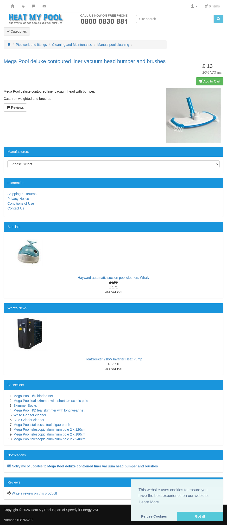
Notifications (16, 455)
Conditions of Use (20, 203)
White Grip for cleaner (29, 415)
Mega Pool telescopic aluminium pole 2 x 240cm (49, 439)
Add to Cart (209, 81)
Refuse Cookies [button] (154, 516)
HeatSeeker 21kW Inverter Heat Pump (113, 359)
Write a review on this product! (34, 493)
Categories (17, 31)
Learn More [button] (149, 502)
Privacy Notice (18, 199)
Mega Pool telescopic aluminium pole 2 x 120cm (49, 429)
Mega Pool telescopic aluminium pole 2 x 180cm (49, 434)
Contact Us (15, 208)
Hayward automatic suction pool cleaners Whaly (113, 278)
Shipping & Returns (22, 194)
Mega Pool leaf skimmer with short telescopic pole (50, 401)
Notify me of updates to (82, 466)
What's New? (17, 308)
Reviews (15, 107)
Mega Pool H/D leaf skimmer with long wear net (48, 410)
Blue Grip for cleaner (28, 420)
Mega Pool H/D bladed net (33, 396)
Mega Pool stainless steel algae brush (41, 425)
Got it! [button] (200, 516)
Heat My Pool (41, 510)
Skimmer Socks (25, 405)
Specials (13, 227)
